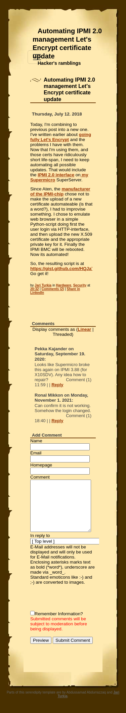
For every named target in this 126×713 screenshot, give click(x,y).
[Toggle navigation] (37, 57)
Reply (57, 384)
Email (35, 452)
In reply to (40, 535)
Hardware (64, 285)
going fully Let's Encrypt (60, 137)
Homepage (41, 464)
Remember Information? (59, 613)
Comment (40, 477)
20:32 (34, 289)
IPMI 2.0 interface (56, 174)
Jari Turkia (43, 285)
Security (79, 285)
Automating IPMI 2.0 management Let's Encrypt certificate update (67, 43)
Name (36, 440)
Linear (84, 329)
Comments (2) (53, 289)
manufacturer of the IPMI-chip (60, 191)
